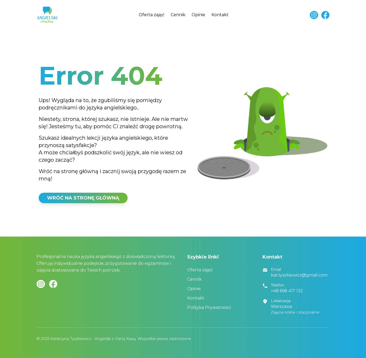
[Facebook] (325, 15)
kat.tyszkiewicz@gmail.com (299, 275)
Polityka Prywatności (209, 307)
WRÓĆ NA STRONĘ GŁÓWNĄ (83, 198)
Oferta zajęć (151, 14)
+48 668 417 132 (287, 290)
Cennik (178, 14)
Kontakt (219, 14)
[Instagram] (314, 15)
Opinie (198, 14)
